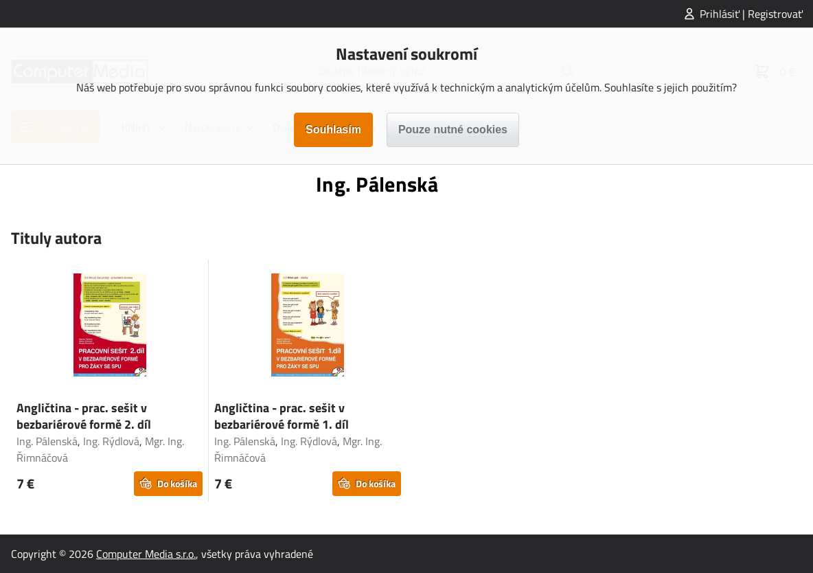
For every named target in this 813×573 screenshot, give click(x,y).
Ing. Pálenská (47, 441)
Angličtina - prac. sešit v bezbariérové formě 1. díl (281, 416)
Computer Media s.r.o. (146, 554)
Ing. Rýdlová (111, 441)
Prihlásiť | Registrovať (751, 13)
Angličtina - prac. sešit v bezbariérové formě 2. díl (83, 416)
